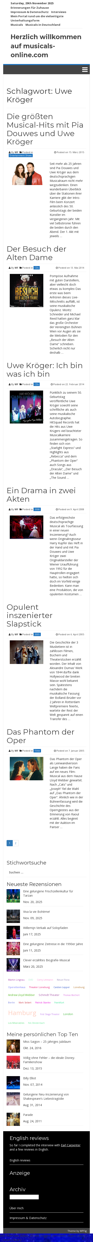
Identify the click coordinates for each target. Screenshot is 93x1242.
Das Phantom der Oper (41, 736)
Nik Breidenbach (36, 1022)
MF (16, 152)
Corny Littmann (45, 979)
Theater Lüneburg (39, 987)
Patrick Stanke (43, 1002)
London (68, 1014)
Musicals (17, 25)
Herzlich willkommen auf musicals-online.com (46, 46)
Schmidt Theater (49, 995)
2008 (37, 509)
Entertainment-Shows (21, 155)
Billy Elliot (29, 1078)
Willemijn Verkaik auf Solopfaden (45, 928)
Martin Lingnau (16, 979)
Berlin (11, 1002)
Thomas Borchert (71, 995)
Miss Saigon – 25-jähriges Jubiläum (47, 1042)
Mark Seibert (25, 1002)
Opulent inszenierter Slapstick (30, 615)
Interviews (58, 12)
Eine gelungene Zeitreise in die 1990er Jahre (53, 944)
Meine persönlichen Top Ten (42, 1034)
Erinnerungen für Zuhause (30, 8)
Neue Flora (63, 979)
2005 (37, 634)
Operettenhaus (16, 987)
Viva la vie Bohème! (36, 912)
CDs (37, 267)
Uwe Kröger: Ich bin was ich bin (45, 370)
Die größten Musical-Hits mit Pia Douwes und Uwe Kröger (45, 129)
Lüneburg (79, 987)
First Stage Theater (49, 1014)
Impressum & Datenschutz (30, 12)
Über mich (17, 1208)
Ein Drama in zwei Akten (41, 495)
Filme (37, 750)
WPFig (83, 1230)
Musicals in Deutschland (42, 25)
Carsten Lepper (62, 987)
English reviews (20, 1160)
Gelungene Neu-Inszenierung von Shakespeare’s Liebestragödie (46, 1096)
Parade (28, 1115)
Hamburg (22, 1012)
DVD (30, 979)
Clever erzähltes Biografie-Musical (46, 960)
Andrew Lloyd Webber (21, 995)
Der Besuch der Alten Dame (36, 253)
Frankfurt (59, 1002)
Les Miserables (16, 1022)
